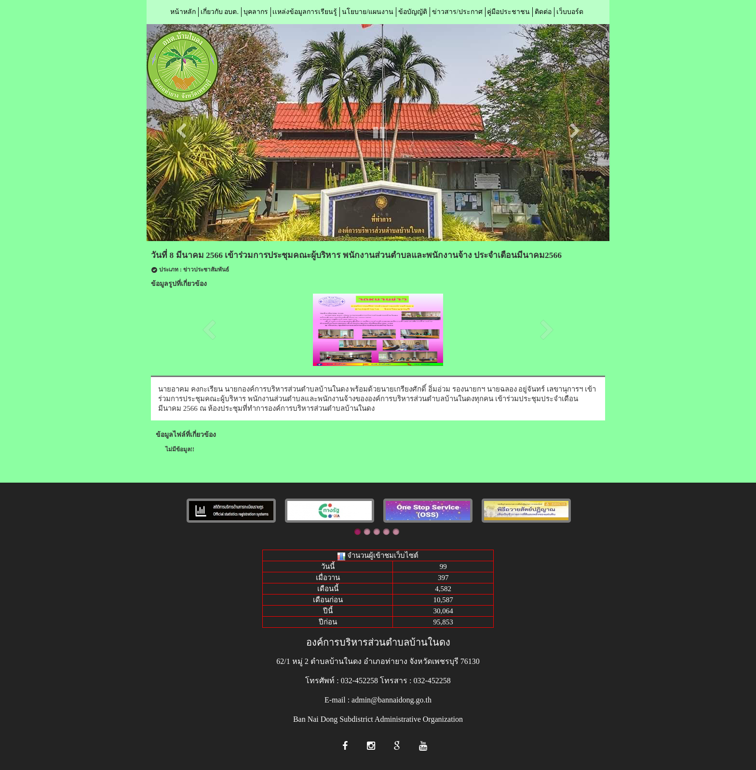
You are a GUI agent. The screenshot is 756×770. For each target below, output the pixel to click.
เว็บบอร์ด (569, 11)
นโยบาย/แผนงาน (367, 11)
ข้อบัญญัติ (412, 11)
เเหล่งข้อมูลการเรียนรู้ (304, 11)
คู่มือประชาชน (508, 11)
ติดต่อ (543, 11)
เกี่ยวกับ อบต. (220, 11)
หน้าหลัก (183, 11)
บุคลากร (255, 11)
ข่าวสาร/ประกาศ (457, 11)
